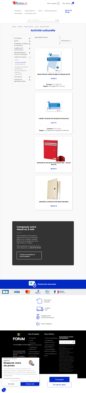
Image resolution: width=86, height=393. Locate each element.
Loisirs (16, 60)
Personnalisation (51, 11)
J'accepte (59, 379)
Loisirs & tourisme (20, 57)
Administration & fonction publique (20, 53)
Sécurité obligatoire (21, 70)
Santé (16, 41)
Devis (40, 11)
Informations (30, 11)
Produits (18, 11)
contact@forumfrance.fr (19, 345)
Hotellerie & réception (21, 67)
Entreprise (18, 38)
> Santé (30, 340)
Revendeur (18, 13)
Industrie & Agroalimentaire (20, 80)
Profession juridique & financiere (21, 44)
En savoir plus (59, 385)
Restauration (19, 69)
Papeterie (18, 72)
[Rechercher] (43, 20)
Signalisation (18, 74)
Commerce (18, 77)
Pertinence (66, 41)
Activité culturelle (20, 62)
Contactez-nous (30, 13)
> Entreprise (32, 338)
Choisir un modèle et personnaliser (27, 255)
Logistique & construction (18, 49)
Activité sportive (20, 64)
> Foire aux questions (51, 338)
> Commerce (32, 356)
